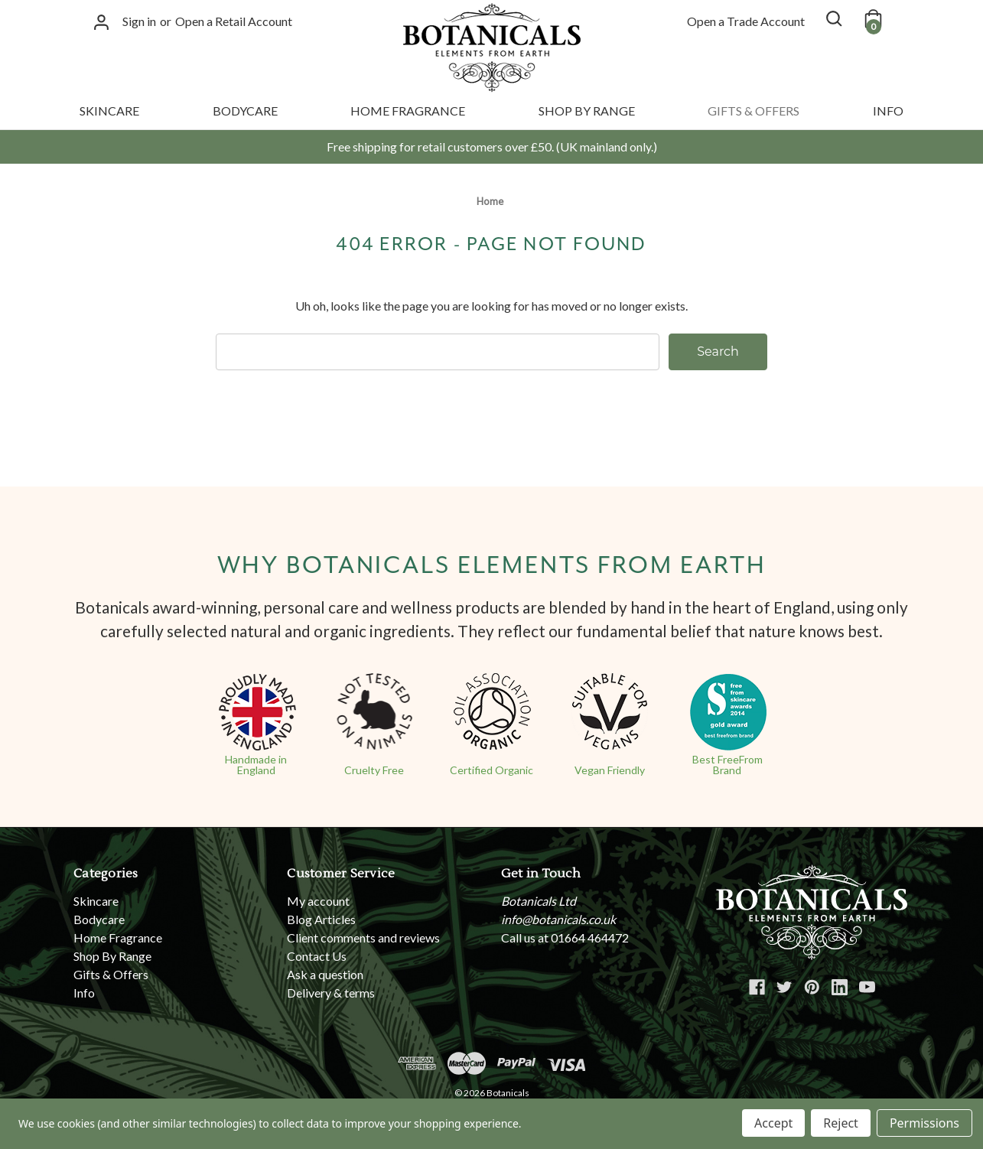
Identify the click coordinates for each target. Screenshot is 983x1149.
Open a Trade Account (746, 21)
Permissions (924, 1123)
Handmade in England (256, 764)
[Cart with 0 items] (872, 18)
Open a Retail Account (233, 21)
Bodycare (245, 110)
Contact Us (317, 956)
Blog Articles (321, 919)
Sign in (139, 21)
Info (888, 110)
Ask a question (325, 974)
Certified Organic (491, 769)
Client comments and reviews (363, 937)
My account (318, 900)
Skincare (109, 110)
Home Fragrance (407, 110)
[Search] (833, 18)
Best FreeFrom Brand (727, 764)
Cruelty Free (374, 769)
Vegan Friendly (610, 769)
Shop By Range (587, 110)
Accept (773, 1123)
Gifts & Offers (753, 110)
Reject (840, 1123)
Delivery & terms (331, 992)
